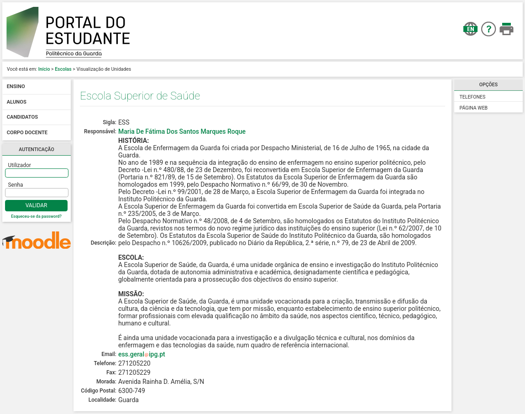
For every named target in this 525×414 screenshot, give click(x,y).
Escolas (63, 69)
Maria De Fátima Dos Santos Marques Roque (182, 131)
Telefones (473, 97)
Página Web (474, 108)
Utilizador (19, 165)
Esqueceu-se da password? (36, 216)
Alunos (16, 102)
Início (44, 69)
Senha (15, 185)
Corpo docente (27, 133)
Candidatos (22, 118)
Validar (36, 205)
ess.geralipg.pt (141, 354)
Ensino (16, 87)
